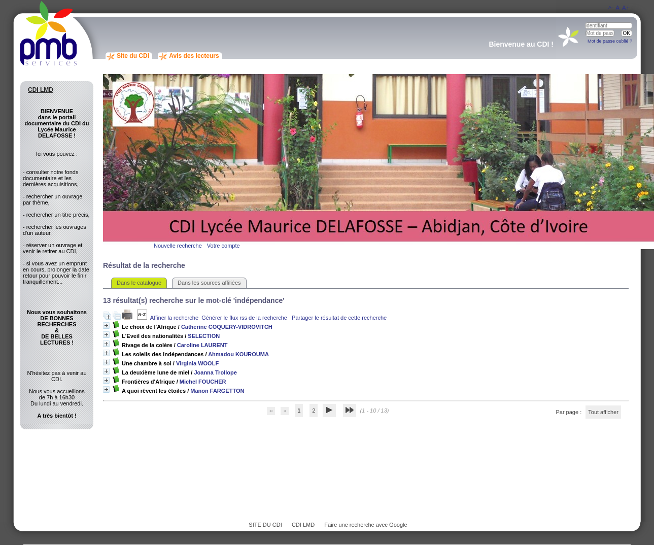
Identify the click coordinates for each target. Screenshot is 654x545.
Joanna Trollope (215, 372)
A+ (626, 8)
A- (610, 7)
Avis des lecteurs (194, 55)
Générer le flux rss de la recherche (244, 318)
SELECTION (204, 336)
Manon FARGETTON (217, 391)
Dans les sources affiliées (209, 283)
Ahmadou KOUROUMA (238, 354)
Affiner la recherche (174, 318)
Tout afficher (603, 412)
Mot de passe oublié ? (610, 41)
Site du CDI (133, 55)
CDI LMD (303, 525)
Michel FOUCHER (203, 382)
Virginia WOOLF (197, 363)
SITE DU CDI (265, 525)
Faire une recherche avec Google (365, 525)
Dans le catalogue (139, 283)
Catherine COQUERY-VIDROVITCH (226, 327)
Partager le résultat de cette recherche (339, 318)
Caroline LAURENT (202, 345)
